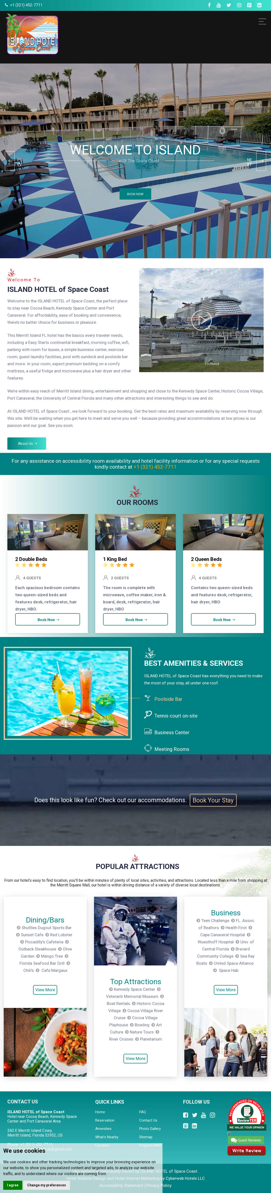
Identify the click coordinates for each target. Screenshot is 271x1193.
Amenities (103, 1128)
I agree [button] (12, 1185)
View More (45, 990)
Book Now (49, 620)
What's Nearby (106, 1137)
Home (100, 1112)
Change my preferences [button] (46, 1185)
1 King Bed (115, 559)
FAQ (142, 1112)
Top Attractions (135, 981)
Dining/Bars (45, 920)
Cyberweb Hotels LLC (185, 1178)
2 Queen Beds (206, 559)
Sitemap (145, 1137)
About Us (28, 443)
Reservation (104, 1120)
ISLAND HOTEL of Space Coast (58, 289)
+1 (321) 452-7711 (26, 5)
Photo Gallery (150, 1128)
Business (226, 912)
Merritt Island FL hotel (36, 335)
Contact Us (148, 1120)
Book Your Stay (213, 800)
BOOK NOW (134, 194)
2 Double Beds (31, 559)
